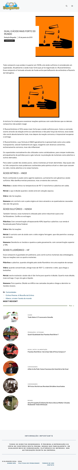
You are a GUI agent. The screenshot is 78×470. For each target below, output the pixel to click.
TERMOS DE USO (48, 463)
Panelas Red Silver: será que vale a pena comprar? (47, 352)
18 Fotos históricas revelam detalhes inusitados (46, 386)
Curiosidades (9, 40)
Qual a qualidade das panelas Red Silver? (43, 334)
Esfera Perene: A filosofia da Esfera (20, 295)
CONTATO (50, 465)
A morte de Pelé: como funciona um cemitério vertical (48, 369)
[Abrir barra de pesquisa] (66, 6)
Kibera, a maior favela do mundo (19, 298)
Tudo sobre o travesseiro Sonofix (40, 317)
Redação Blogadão (10, 37)
